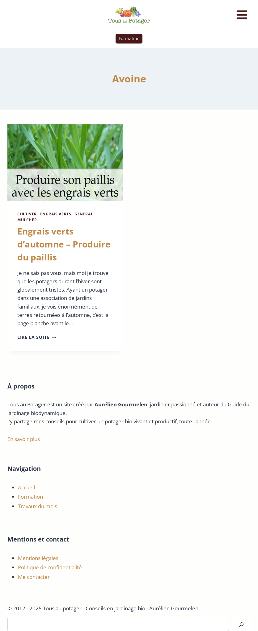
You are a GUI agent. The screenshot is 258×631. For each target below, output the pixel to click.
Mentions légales (38, 558)
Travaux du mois (37, 506)
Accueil (26, 487)
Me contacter (34, 576)
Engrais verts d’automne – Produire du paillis (64, 244)
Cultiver (27, 213)
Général (83, 213)
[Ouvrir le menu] (242, 15)
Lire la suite (36, 337)
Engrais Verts (55, 213)
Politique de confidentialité (50, 567)
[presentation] (65, 162)
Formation (129, 38)
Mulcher (27, 219)
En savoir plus (23, 438)
